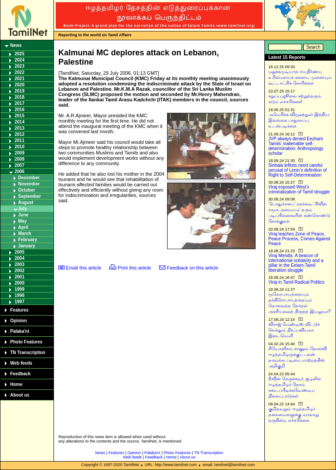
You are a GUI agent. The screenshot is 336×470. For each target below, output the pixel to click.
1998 (19, 295)
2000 (19, 283)
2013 (19, 128)
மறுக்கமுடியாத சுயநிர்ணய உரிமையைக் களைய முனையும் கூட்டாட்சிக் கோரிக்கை (300, 77)
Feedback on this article (192, 267)
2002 (19, 270)
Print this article (134, 267)
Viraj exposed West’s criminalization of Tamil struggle (299, 189)
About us (19, 395)
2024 (19, 60)
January (26, 245)
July (22, 208)
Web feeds (21, 363)
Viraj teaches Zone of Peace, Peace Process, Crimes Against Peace (299, 238)
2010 (19, 146)
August (25, 202)
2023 (19, 66)
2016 (19, 109)
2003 (19, 264)
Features (19, 310)
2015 (19, 115)
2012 (19, 134)
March (24, 233)
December (28, 177)
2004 (19, 258)
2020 (19, 84)
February (27, 239)
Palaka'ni (19, 331)
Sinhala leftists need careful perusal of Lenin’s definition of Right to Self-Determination (297, 170)
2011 (19, 140)
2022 (19, 72)
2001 (19, 276)
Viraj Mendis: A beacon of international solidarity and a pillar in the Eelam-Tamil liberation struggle (296, 263)
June (23, 214)
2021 (19, 78)
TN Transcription (27, 352)
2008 (19, 159)
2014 (19, 121)
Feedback (20, 373)
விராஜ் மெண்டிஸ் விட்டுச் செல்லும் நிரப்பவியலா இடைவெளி (294, 330)
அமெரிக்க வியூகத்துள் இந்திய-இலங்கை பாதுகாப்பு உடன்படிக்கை (299, 120)
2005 (19, 252)
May (22, 221)
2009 (19, 152)
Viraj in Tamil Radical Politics (296, 282)
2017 (19, 103)
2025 (19, 53)
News (16, 45)
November (29, 183)
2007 (19, 165)
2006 (19, 171)
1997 (19, 301)
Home (16, 384)
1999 (19, 289)
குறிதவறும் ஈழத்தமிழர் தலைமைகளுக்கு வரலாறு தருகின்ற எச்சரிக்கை (293, 414)
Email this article (83, 267)
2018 (19, 97)
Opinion (18, 320)
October (26, 190)
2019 (19, 91)
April (23, 227)
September (29, 196)
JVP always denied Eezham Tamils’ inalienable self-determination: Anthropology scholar (296, 146)
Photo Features (26, 341)
